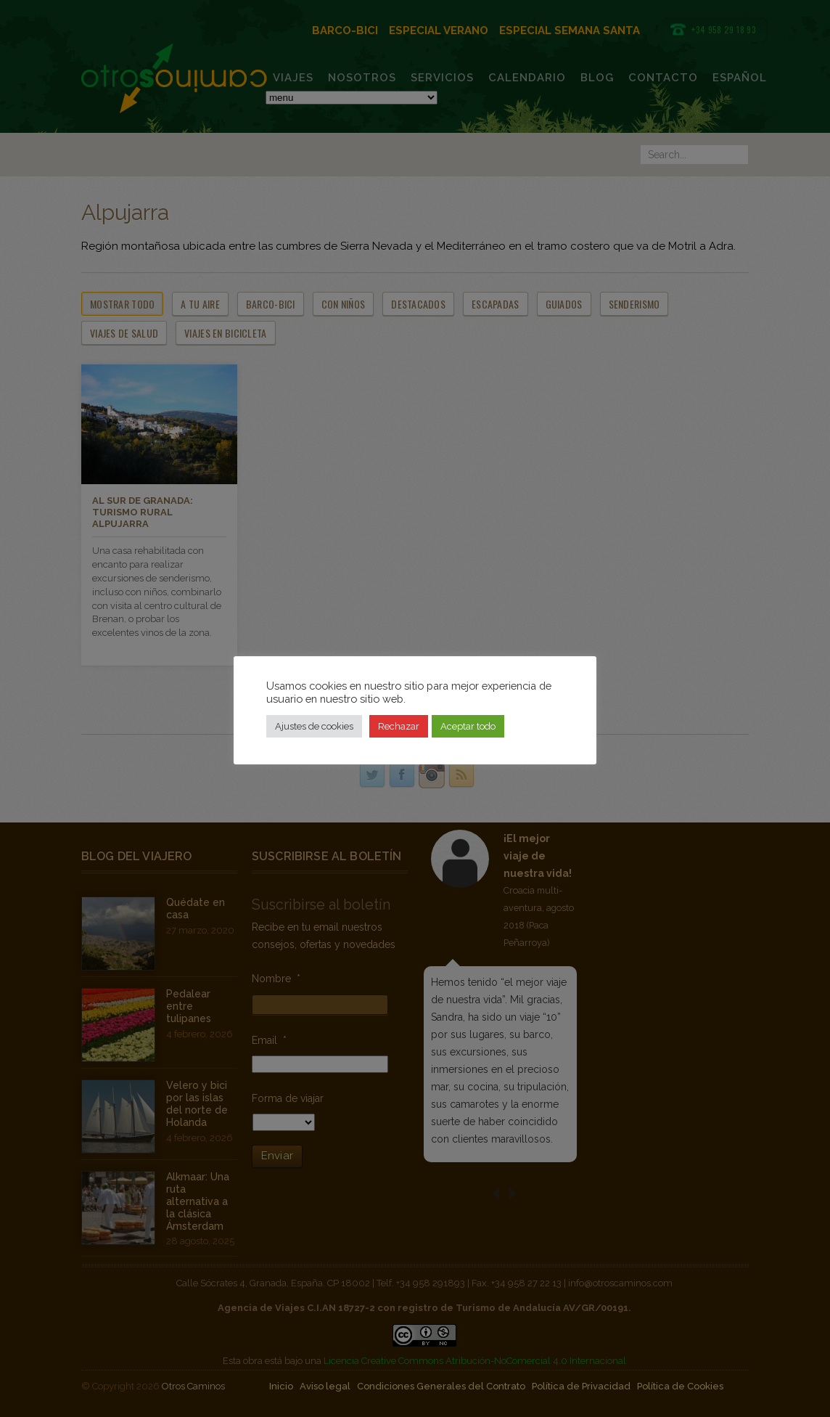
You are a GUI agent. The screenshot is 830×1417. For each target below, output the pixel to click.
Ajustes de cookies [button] (314, 726)
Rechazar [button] (398, 726)
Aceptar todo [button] (468, 726)
